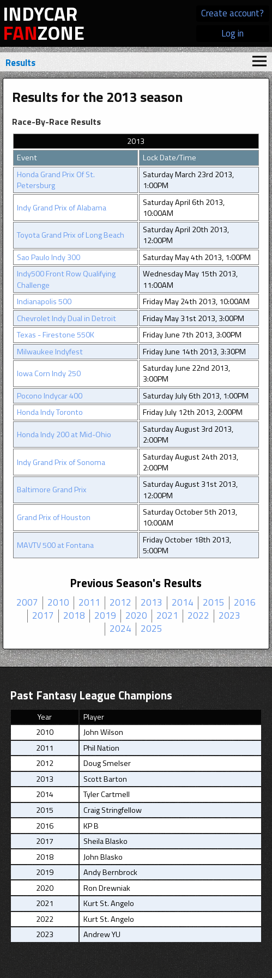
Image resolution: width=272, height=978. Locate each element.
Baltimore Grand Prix (52, 490)
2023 (229, 616)
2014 (183, 602)
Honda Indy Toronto (50, 412)
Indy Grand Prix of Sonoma (61, 462)
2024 (120, 629)
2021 (167, 616)
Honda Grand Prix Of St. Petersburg (56, 179)
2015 (214, 602)
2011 (89, 602)
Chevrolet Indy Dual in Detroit (66, 318)
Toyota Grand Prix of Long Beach (70, 235)
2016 (245, 602)
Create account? (232, 13)
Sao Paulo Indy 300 (48, 257)
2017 (43, 616)
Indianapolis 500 (44, 301)
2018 (74, 616)
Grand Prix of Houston (53, 517)
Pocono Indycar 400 (49, 396)
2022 (198, 616)
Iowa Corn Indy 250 (49, 373)
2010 (58, 602)
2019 (105, 616)
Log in (232, 33)
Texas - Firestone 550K (55, 335)
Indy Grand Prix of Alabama (61, 208)
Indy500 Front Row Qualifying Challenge (66, 279)
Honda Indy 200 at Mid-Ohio (64, 434)
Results (20, 63)
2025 (151, 629)
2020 (136, 616)
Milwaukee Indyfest (50, 352)
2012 (120, 602)
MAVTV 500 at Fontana (55, 545)
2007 (27, 602)
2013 (151, 602)
